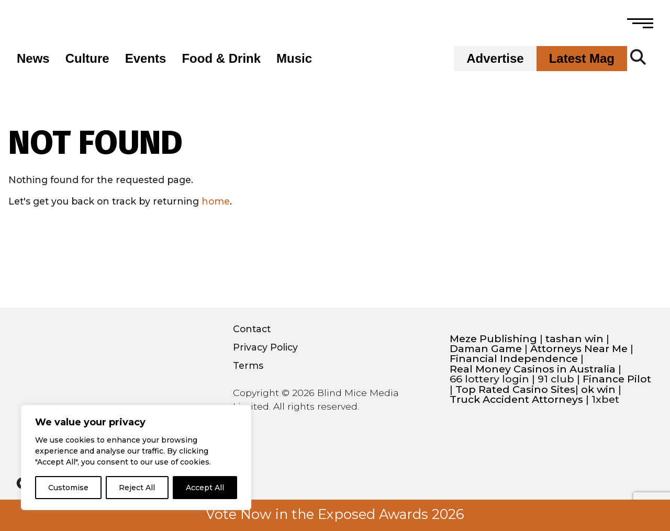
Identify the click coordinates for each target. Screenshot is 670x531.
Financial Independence (514, 359)
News (33, 58)
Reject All (137, 487)
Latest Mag (582, 58)
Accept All (205, 487)
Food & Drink (221, 58)
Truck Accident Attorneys (516, 399)
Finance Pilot (617, 379)
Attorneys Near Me (579, 349)
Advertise (494, 58)
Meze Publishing (493, 339)
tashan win (574, 339)
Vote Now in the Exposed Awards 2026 (335, 514)
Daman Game (486, 349)
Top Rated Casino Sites (515, 389)
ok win (598, 389)
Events (145, 58)
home (216, 201)
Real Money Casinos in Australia (533, 369)
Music (294, 58)
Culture (87, 58)
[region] (136, 457)
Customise (68, 487)
